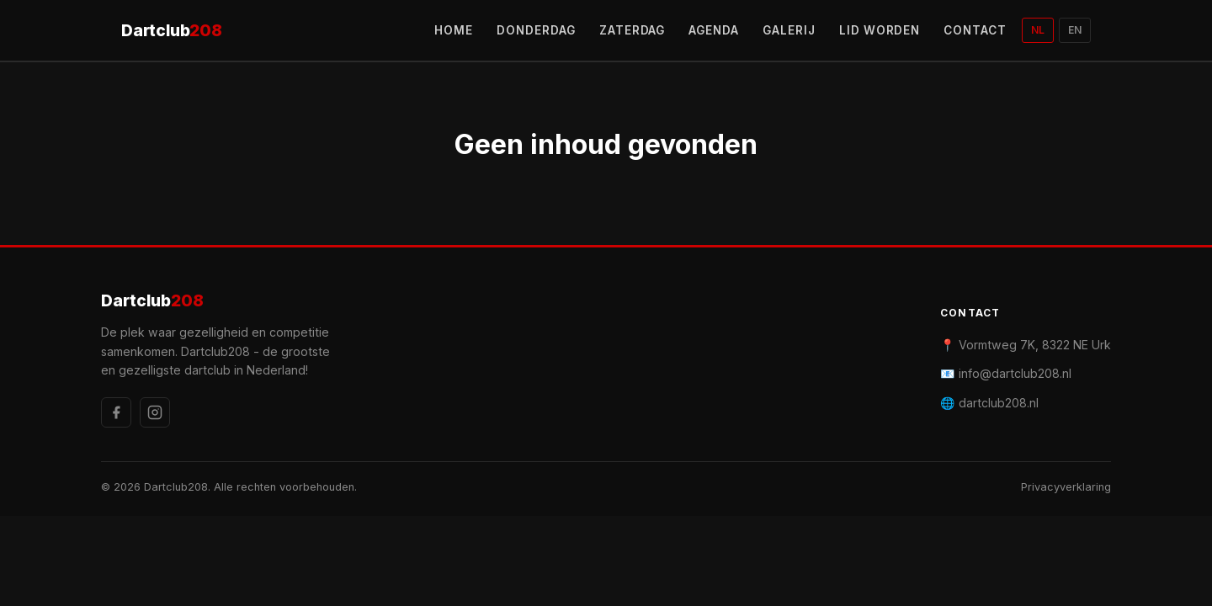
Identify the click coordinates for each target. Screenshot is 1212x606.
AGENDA (713, 30)
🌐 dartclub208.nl (989, 403)
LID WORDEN (880, 30)
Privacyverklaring (1066, 487)
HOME (453, 30)
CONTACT (975, 30)
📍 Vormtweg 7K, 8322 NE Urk (1025, 345)
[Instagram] (155, 412)
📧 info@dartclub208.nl (1005, 373)
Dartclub (171, 31)
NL (1038, 30)
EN (1075, 30)
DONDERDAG (536, 30)
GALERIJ (789, 30)
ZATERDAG (632, 30)
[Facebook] (116, 412)
